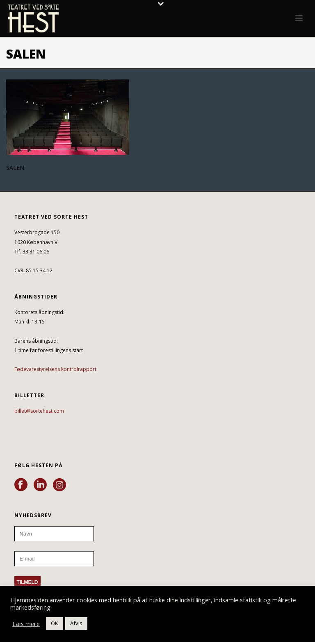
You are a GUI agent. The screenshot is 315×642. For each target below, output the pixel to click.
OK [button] (54, 623)
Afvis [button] (76, 623)
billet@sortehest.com (39, 410)
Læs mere (26, 623)
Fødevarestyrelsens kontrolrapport (55, 369)
